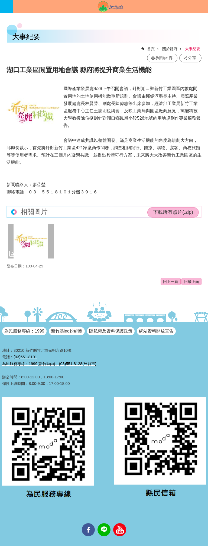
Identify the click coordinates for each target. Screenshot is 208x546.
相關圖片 (34, 211)
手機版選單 (6, 6)
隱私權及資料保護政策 (110, 331)
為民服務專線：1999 (24, 331)
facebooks (88, 523)
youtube (120, 523)
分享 (192, 58)
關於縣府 (169, 49)
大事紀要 (192, 49)
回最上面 (191, 281)
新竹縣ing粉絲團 (67, 331)
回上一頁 (170, 281)
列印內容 (164, 58)
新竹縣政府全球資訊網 (110, 6)
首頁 (151, 49)
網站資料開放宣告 (156, 331)
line (104, 523)
